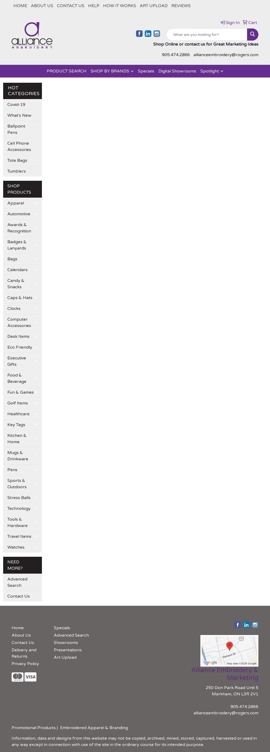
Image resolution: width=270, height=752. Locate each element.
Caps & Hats (19, 297)
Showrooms (66, 642)
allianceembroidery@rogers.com (226, 54)
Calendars (17, 269)
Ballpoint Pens (16, 129)
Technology (19, 508)
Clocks (14, 308)
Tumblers (16, 171)
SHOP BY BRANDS (110, 71)
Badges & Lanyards (17, 245)
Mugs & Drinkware (17, 456)
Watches (16, 547)
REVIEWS (181, 5)
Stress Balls (19, 497)
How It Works (119, 5)
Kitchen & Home (17, 439)
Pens (12, 469)
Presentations (68, 650)
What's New (19, 115)
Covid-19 (16, 104)
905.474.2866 (176, 54)
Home (20, 5)
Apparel (15, 203)
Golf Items (17, 403)
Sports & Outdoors (17, 484)
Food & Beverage (16, 378)
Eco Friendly (19, 347)
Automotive (18, 214)
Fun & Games (20, 392)
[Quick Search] (206, 34)
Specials (146, 71)
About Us (42, 5)
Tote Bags (17, 160)
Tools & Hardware (17, 522)
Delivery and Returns (24, 653)
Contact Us (70, 5)
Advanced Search (17, 582)
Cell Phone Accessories (19, 146)
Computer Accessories (19, 322)
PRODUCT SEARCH (66, 71)
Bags (12, 259)
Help (93, 5)
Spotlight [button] (209, 71)
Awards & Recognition (19, 228)
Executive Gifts (16, 361)
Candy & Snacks (16, 284)
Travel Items (19, 536)
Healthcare (18, 414)
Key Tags (16, 424)
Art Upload (154, 5)
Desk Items (18, 336)
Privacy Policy (25, 663)
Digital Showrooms (177, 71)
